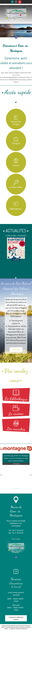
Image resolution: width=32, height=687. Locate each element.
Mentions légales (16, 539)
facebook (16, 37)
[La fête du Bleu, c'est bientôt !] (16, 248)
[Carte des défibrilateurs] (16, 205)
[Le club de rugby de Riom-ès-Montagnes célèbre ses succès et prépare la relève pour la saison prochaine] (16, 475)
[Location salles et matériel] (16, 184)
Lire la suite (16, 349)
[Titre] (16, 119)
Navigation (6, 25)
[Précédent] (2, 252)
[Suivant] (29, 252)
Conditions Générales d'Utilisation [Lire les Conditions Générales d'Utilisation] (18, 628)
